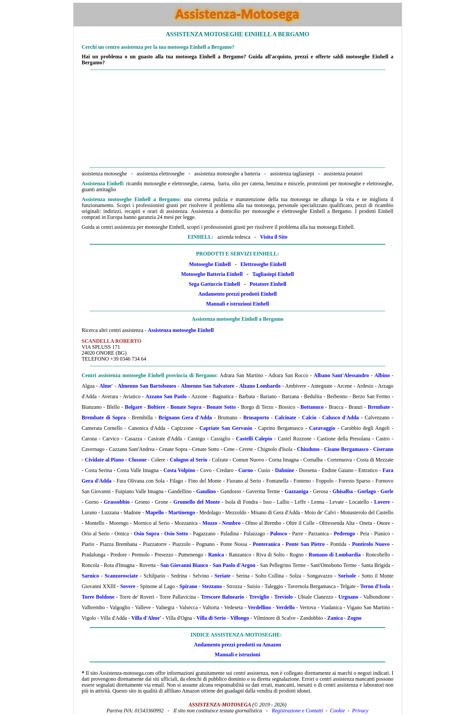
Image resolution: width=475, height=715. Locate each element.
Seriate (222, 576)
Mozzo (210, 523)
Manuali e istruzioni (237, 654)
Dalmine (284, 470)
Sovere (127, 586)
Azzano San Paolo (166, 396)
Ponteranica (266, 544)
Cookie (337, 710)
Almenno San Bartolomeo (147, 386)
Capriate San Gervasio (226, 428)
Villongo (239, 618)
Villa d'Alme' (146, 618)
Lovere (382, 502)
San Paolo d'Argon (234, 565)
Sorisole (347, 576)
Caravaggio (322, 428)
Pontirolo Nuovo (371, 544)
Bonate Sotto (221, 407)
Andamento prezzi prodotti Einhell (237, 294)
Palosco (278, 533)
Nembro (231, 523)
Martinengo (181, 512)
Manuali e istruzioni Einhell (237, 304)
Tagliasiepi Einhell (273, 274)
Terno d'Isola (375, 586)
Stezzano (212, 586)
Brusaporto (256, 417)
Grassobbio (117, 502)
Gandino (206, 491)
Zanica (335, 618)
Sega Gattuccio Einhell (214, 284)
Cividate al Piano (104, 459)
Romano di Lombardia (334, 554)
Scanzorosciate (121, 576)
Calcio (309, 417)
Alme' (106, 386)
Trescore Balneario (222, 597)
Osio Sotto (176, 533)
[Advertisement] (237, 119)
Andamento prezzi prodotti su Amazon (237, 644)
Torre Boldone (98, 597)
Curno (245, 470)
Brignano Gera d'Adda (185, 417)
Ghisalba (342, 491)
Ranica (216, 554)
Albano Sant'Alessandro (341, 375)
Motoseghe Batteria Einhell (212, 274)
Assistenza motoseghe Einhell (181, 330)
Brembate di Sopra (104, 417)
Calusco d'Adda (340, 417)
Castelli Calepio (254, 438)
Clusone (137, 459)
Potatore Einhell (268, 284)
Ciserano (383, 449)
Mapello (154, 512)
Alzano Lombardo (260, 386)
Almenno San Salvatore (207, 386)
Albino (382, 375)
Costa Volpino (179, 470)
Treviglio (259, 597)
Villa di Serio (211, 618)
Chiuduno (308, 449)
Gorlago (366, 491)
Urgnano (348, 597)
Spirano (188, 586)
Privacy (360, 710)
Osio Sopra (146, 533)
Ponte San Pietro (305, 544)
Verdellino (259, 607)
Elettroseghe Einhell (263, 264)
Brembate (379, 407)
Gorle (386, 491)
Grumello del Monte (197, 502)
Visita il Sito (273, 237)
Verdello (285, 607)
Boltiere (156, 407)
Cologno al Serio (188, 459)
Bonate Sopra (185, 407)
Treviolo (283, 597)
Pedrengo (344, 533)
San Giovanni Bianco (184, 565)
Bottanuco (312, 407)
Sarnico (90, 576)
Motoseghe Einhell (210, 264)
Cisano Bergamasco (346, 449)
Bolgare (133, 407)
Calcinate (285, 417)
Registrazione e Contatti (297, 710)
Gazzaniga (296, 491)
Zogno (354, 618)
